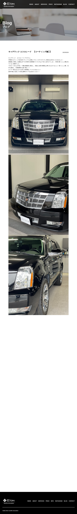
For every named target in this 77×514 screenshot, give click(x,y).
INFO (52, 501)
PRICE (51, 4)
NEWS (31, 4)
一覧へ (38, 481)
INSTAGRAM (58, 4)
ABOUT (37, 4)
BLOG (65, 4)
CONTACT (71, 4)
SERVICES (44, 4)
